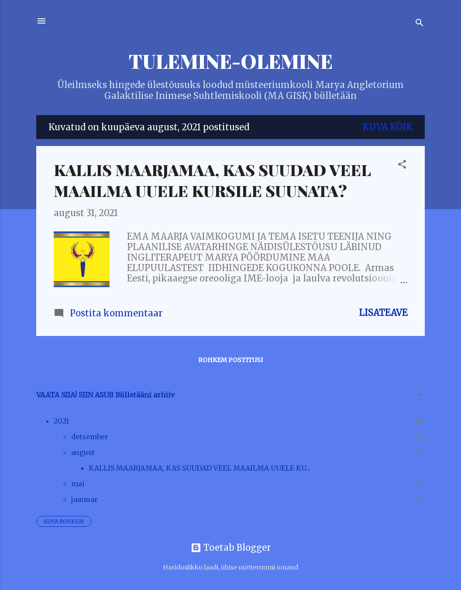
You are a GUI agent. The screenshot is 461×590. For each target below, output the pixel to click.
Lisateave (383, 312)
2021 (61, 421)
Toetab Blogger (231, 547)
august (83, 452)
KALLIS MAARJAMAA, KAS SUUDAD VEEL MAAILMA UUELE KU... (199, 468)
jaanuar (84, 499)
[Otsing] (419, 23)
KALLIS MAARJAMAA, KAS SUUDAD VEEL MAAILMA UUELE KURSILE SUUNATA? (212, 180)
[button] (402, 165)
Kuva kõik (387, 127)
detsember (89, 436)
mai (78, 483)
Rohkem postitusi (230, 360)
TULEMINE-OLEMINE (231, 61)
